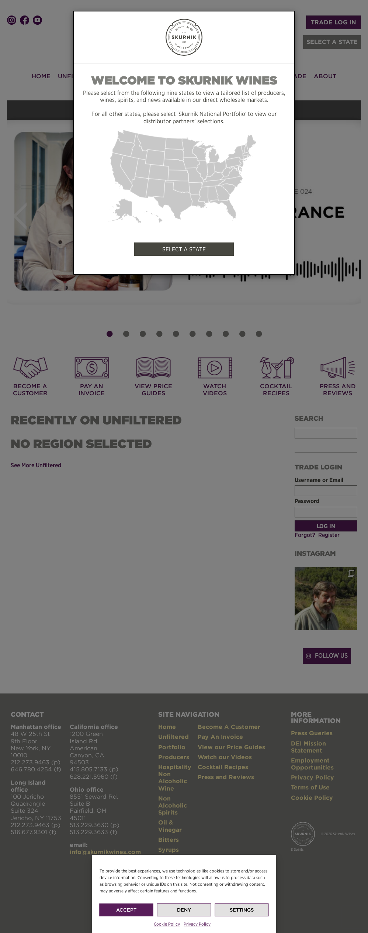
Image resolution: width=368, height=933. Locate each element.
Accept (126, 926)
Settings (242, 926)
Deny (184, 926)
